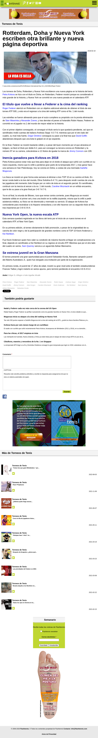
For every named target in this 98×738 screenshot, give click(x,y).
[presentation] (23, 384)
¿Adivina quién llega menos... (23, 501)
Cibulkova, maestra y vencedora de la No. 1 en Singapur (27, 342)
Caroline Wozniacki (44, 285)
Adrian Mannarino (9, 288)
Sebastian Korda (23, 288)
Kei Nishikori (71, 285)
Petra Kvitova (7, 282)
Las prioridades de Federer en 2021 (24, 569)
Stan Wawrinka (32, 282)
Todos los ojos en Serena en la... (23, 602)
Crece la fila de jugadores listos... (24, 518)
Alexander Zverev (46, 282)
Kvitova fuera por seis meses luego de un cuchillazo (26, 325)
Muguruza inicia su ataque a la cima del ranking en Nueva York (30, 317)
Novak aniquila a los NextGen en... (24, 586)
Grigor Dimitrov (83, 282)
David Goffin (7, 285)
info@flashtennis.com (79, 729)
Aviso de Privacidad (49, 734)
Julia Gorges (31, 285)
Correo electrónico (49, 637)
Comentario (7, 354)
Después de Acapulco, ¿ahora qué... (25, 552)
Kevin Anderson (58, 285)
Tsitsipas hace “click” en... (21, 535)
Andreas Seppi (70, 282)
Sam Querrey (82, 285)
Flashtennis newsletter (50, 631)
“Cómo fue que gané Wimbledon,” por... (26, 468)
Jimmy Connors (19, 285)
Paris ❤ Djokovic (18, 484)
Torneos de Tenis (19, 466)
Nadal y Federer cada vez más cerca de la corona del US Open (30, 308)
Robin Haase (58, 282)
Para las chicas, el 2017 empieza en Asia (21, 333)
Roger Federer (19, 282)
